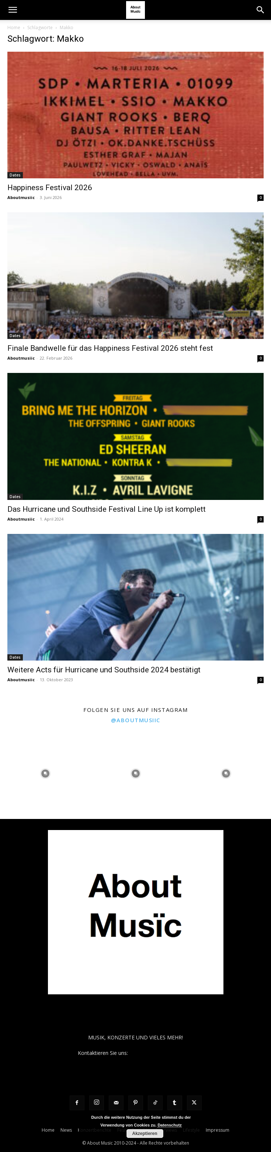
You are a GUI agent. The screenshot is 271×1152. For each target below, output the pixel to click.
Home (13, 27)
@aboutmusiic (135, 720)
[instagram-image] (45, 773)
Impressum (217, 1130)
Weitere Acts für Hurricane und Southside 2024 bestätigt (104, 669)
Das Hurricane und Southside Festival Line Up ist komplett (106, 509)
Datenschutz (169, 1125)
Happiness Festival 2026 (49, 187)
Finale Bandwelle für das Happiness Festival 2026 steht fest (110, 348)
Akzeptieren (144, 1133)
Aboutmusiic (21, 197)
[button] (12, 10)
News (66, 1130)
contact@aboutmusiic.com (161, 1052)
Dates (15, 175)
